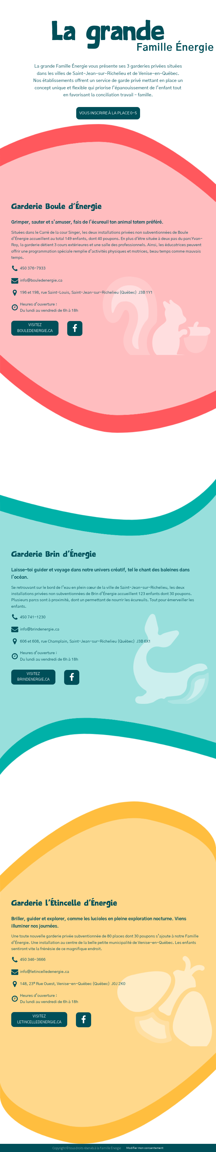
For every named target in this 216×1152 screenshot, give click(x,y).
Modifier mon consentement (144, 1148)
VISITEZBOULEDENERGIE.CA (35, 328)
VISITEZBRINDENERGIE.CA (33, 677)
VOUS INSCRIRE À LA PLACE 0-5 (108, 113)
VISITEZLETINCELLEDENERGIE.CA (39, 1019)
